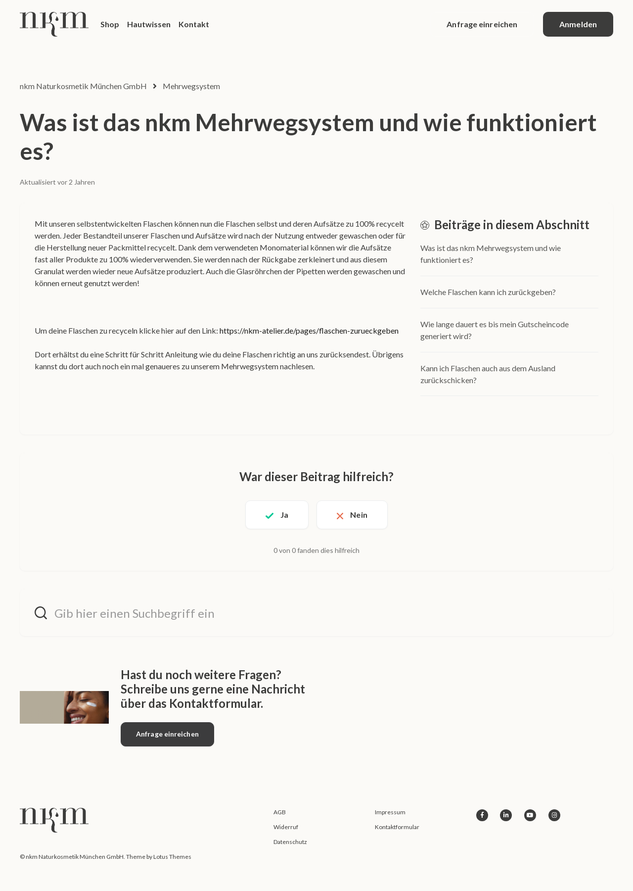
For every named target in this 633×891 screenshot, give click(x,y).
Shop (109, 24)
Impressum (390, 812)
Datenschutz (290, 841)
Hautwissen (149, 24)
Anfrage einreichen (482, 24)
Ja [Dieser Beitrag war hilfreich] (284, 514)
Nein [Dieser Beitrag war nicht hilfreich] (358, 514)
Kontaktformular (397, 827)
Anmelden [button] (578, 24)
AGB (279, 812)
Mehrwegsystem (191, 86)
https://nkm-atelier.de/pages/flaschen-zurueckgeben (309, 330)
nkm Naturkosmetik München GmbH (83, 86)
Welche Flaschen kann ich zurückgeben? (488, 292)
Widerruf (285, 827)
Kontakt (194, 24)
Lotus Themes (172, 856)
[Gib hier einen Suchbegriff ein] (316, 612)
